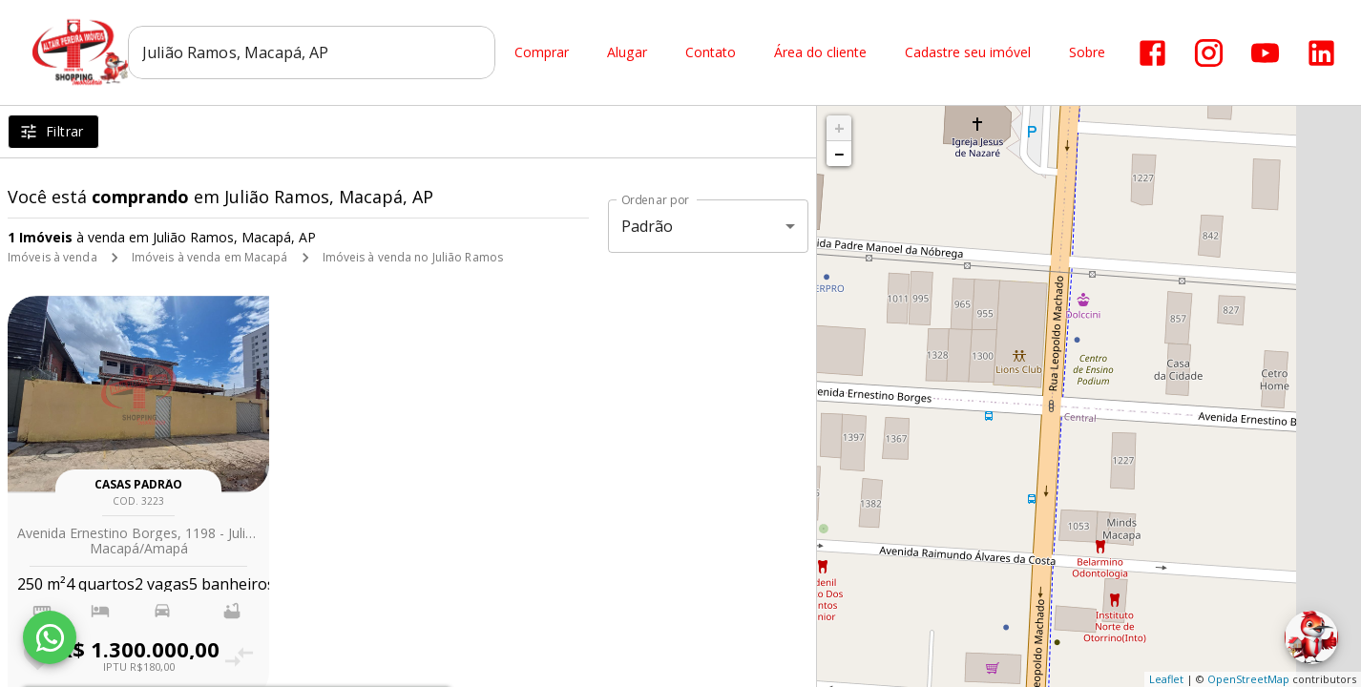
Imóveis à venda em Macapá (210, 257)
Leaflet (1166, 679)
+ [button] (839, 127)
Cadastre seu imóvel (968, 53)
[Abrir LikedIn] (1321, 53)
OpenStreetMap (1248, 679)
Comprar (541, 53)
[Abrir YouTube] (1265, 53)
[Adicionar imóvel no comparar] (240, 657)
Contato (710, 53)
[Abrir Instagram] (1208, 53)
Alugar (627, 53)
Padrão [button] (647, 226)
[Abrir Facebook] (1152, 53)
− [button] (839, 153)
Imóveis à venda (52, 257)
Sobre (1087, 53)
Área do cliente (820, 53)
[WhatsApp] (49, 637)
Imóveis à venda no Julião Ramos (413, 257)
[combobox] (311, 52)
